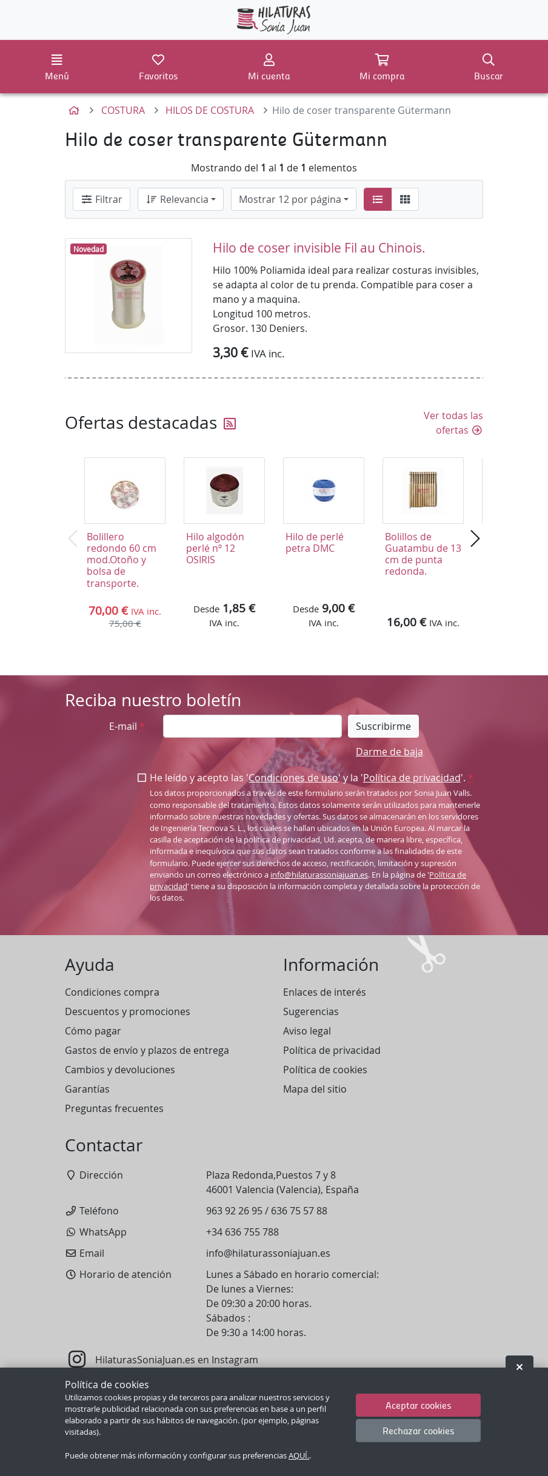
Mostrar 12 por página (290, 199)
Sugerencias (311, 1011)
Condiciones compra (112, 992)
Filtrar (101, 199)
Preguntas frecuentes (114, 1108)
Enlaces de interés (324, 992)
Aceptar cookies (419, 1405)
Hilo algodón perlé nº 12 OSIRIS (215, 548)
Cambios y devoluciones (120, 1069)
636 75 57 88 (299, 1210)
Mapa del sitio (315, 1089)
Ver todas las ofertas (453, 423)
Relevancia (177, 199)
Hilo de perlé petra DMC (315, 542)
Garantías (87, 1089)
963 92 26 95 (234, 1210)
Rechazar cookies (419, 1430)
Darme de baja (389, 751)
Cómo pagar (93, 1031)
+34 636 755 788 (242, 1232)
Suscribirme (383, 726)
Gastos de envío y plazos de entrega (147, 1050)
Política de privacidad (412, 777)
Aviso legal (307, 1031)
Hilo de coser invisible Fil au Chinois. (319, 247)
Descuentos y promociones (127, 1011)
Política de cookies (325, 1069)
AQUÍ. (299, 1456)
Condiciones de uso (293, 777)
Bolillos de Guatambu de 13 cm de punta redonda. (423, 554)
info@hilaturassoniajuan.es (319, 875)
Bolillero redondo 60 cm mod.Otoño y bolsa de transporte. (121, 560)
